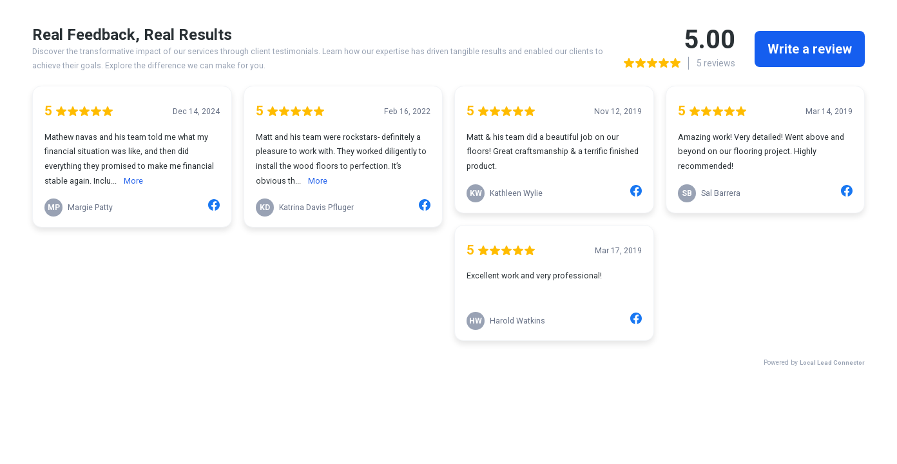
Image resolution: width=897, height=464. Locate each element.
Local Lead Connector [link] (832, 362)
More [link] (133, 181)
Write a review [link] (809, 49)
